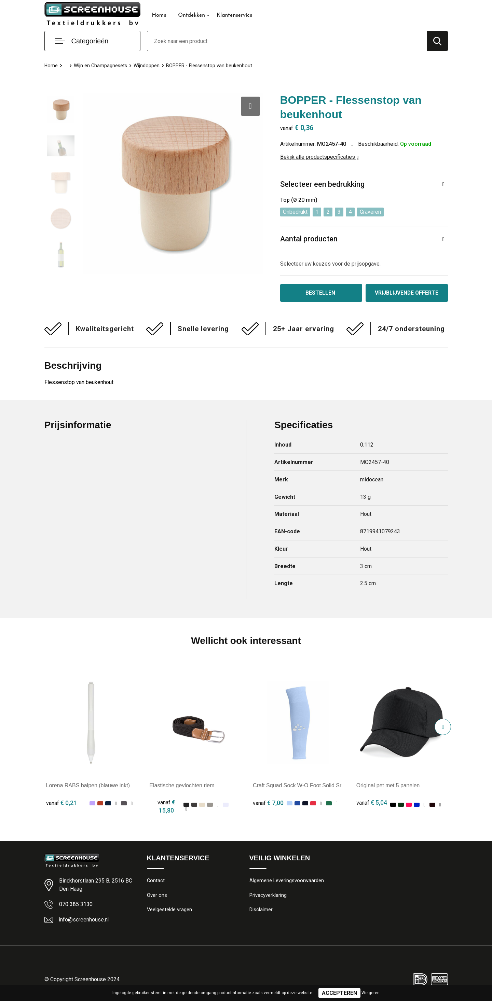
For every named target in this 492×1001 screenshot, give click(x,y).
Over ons (157, 896)
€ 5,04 (371, 803)
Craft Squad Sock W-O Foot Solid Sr (297, 786)
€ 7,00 (268, 803)
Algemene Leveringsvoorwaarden (286, 881)
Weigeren (370, 992)
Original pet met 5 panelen (388, 786)
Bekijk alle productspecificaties (319, 157)
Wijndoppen (148, 65)
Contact (156, 881)
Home (159, 15)
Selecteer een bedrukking (322, 184)
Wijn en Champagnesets (101, 65)
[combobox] (287, 41)
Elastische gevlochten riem (181, 786)
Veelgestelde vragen (169, 910)
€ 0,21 (61, 803)
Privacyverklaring (268, 896)
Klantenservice (234, 15)
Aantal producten (309, 239)
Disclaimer (261, 910)
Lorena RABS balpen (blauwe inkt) (88, 786)
